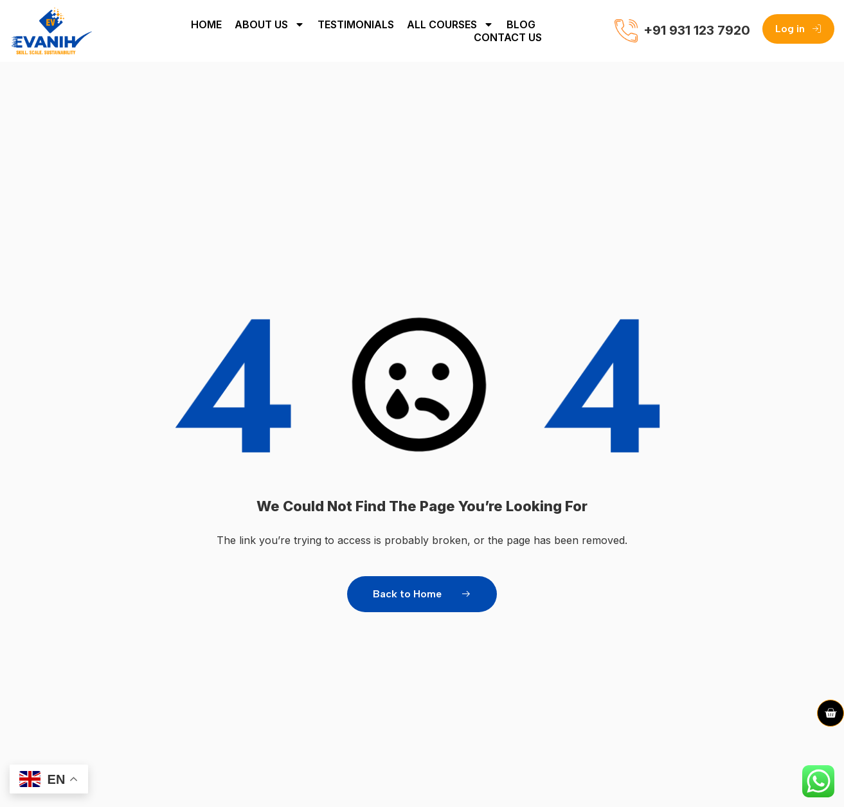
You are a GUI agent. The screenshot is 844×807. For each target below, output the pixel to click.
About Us (270, 24)
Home (206, 24)
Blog (521, 24)
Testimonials (356, 24)
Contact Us (508, 37)
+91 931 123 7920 (696, 30)
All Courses (450, 24)
